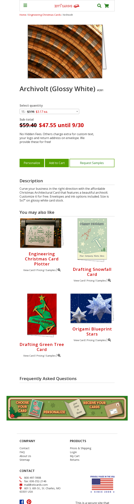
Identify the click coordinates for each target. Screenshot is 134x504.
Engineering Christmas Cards (45, 14)
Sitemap (25, 460)
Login (73, 452)
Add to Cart (57, 163)
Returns (74, 460)
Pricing (40, 270)
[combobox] (49, 111)
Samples (51, 270)
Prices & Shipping (80, 448)
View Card (29, 270)
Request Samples (92, 163)
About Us (25, 456)
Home (23, 14)
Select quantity (31, 105)
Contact (24, 448)
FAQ (22, 452)
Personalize (32, 163)
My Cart (75, 456)
